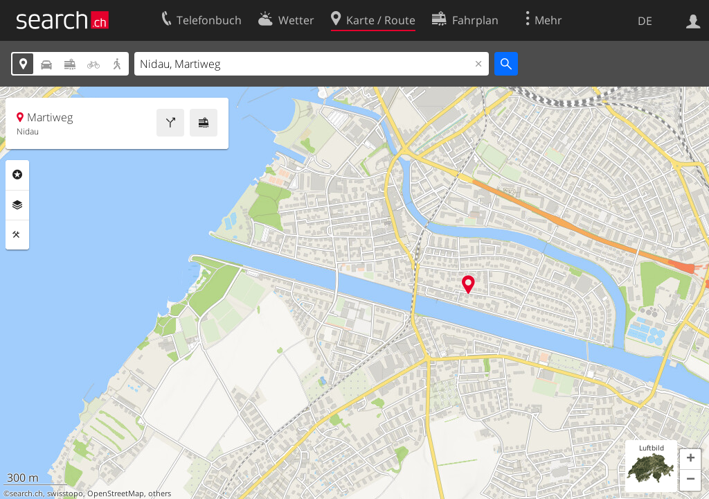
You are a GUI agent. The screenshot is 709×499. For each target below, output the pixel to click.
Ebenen (17, 205)
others (159, 493)
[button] (690, 459)
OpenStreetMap (115, 493)
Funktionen (17, 235)
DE (645, 20)
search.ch (26, 493)
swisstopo (65, 493)
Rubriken (17, 174)
